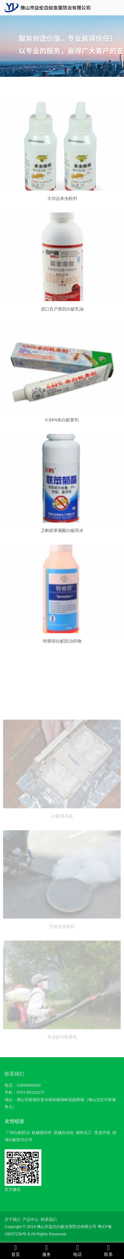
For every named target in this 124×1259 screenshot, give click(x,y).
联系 (108, 1250)
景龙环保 (102, 1132)
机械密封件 (42, 1132)
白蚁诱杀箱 (62, 840)
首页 (15, 1250)
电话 (77, 1250)
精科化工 (84, 1132)
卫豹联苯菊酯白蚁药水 (62, 535)
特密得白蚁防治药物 (62, 646)
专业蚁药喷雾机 (62, 1061)
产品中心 (31, 1219)
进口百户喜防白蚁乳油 (62, 314)
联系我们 (14, 1074)
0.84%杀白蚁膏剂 (62, 425)
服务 (46, 1250)
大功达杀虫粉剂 (62, 203)
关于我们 (13, 1219)
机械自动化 (64, 1132)
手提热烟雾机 (62, 950)
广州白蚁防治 (18, 1132)
